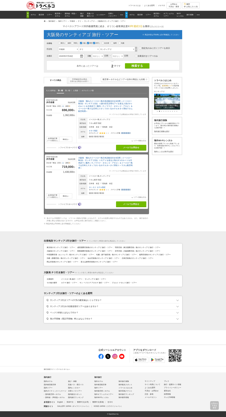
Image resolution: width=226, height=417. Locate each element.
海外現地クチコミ (125, 391)
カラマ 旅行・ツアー (69, 283)
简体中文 (70, 402)
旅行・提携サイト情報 (172, 384)
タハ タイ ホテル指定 (97, 187)
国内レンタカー (74, 388)
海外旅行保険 (123, 381)
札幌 (122, 43)
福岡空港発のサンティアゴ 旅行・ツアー (155, 255)
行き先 (49, 49)
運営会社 (167, 391)
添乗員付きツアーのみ (146, 56)
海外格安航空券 (100, 385)
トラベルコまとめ (125, 388)
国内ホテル (48, 381)
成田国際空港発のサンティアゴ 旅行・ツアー (94, 247)
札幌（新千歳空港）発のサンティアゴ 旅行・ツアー (116, 255)
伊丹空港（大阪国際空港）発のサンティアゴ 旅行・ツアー (137, 251)
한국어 (110, 402)
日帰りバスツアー (75, 391)
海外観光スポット (125, 385)
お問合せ (174, 5)
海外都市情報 (123, 397)
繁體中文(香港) (98, 402)
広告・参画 (149, 394)
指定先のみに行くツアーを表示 (154, 48)
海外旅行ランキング (126, 394)
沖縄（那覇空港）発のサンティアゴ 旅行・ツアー (66, 258)
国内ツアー (48, 388)
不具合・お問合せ (152, 391)
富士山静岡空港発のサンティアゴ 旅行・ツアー (99, 262)
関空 (90, 43)
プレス (166, 381)
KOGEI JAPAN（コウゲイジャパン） (108, 406)
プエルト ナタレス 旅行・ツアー (124, 283)
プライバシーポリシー (172, 388)
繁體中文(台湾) (83, 402)
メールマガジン (151, 397)
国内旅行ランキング (76, 397)
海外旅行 (98, 377)
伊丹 (96, 43)
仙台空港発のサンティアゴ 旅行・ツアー (103, 258)
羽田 (74, 43)
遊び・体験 (72, 381)
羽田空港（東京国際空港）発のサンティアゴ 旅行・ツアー (137, 247)
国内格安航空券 (50, 385)
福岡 (114, 43)
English (60, 402)
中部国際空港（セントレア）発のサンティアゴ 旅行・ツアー (70, 255)
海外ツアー (98, 388)
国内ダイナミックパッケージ (55, 391)
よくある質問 (149, 5)
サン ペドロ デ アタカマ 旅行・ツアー (94, 283)
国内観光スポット (75, 394)
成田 (68, 43)
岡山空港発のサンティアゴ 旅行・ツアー (62, 262)
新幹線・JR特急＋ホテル (55, 397)
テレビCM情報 (169, 397)
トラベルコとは (134, 5)
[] (156, 26)
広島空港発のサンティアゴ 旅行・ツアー (137, 258)
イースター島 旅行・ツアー (71, 279)
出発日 (49, 56)
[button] (146, 79)
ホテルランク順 (88, 91)
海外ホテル (98, 381)
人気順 (75, 91)
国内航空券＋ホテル (53, 394)
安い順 (60, 91)
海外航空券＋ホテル (102, 391)
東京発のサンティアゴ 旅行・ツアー (61, 247)
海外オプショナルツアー (103, 394)
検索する (137, 65)
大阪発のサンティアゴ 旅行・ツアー (61, 251)
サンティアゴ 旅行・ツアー (95, 279)
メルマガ (161, 5)
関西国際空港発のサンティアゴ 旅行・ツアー (94, 251)
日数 (89, 56)
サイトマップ (150, 381)
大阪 (83, 43)
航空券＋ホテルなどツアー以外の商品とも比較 (125, 80)
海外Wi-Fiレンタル (101, 397)
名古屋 (105, 43)
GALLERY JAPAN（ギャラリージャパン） (73, 406)
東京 (61, 43)
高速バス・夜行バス (76, 385)
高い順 (67, 91)
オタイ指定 (93, 131)
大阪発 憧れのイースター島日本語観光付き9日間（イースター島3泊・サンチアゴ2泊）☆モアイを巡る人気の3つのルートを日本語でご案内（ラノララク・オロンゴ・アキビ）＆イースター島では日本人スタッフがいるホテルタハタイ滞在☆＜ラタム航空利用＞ (105, 163)
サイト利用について (152, 384)
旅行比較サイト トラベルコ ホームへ (57, 369)
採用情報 (167, 394)
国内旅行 (47, 377)
